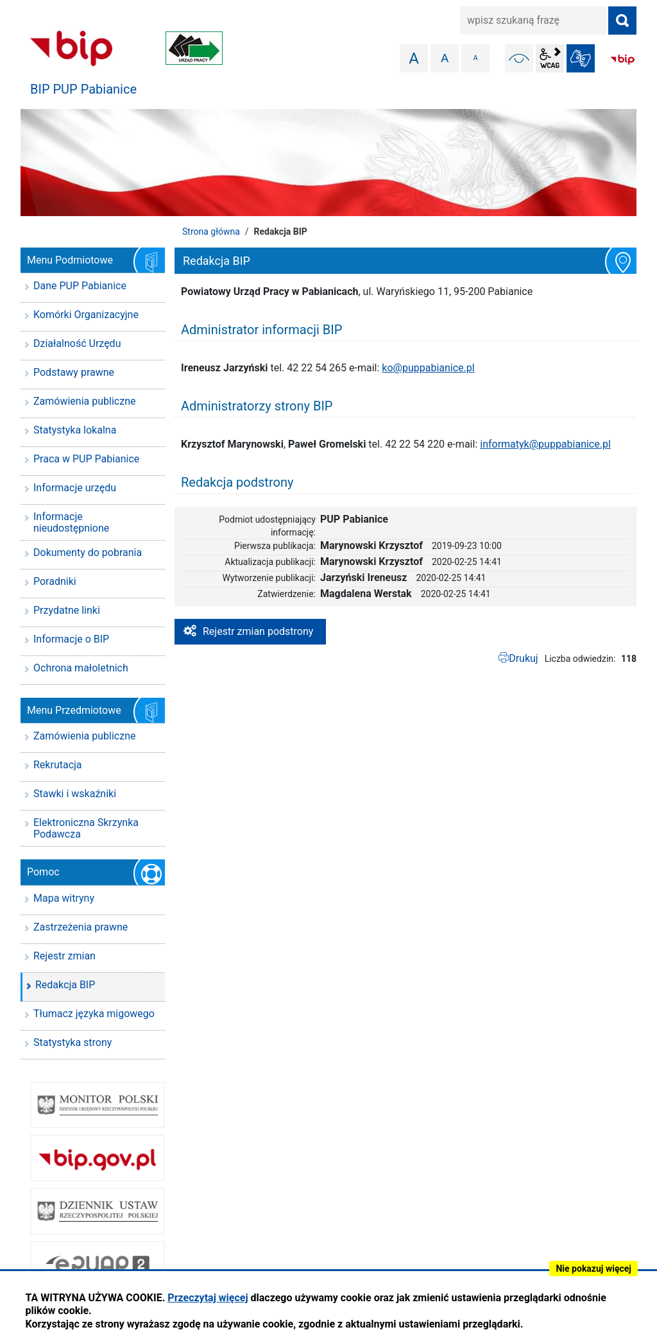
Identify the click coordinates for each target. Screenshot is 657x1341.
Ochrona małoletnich (80, 668)
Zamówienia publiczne (84, 401)
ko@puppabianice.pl (428, 368)
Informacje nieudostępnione (71, 522)
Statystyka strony (72, 1042)
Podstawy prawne (73, 372)
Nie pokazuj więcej (593, 1268)
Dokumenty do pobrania (87, 552)
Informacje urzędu (74, 488)
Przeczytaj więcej (207, 1298)
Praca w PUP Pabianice (86, 459)
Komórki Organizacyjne (86, 314)
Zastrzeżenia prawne (80, 927)
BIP (622, 60)
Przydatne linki (66, 610)
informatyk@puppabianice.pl (545, 444)
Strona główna (211, 231)
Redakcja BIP (65, 985)
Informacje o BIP (71, 639)
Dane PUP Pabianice (79, 286)
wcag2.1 (550, 58)
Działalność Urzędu (77, 343)
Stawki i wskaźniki (74, 794)
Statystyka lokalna (74, 430)
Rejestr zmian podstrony (258, 631)
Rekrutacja (57, 765)
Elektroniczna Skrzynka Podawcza (86, 828)
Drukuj (523, 658)
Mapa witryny (63, 898)
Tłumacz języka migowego (94, 1014)
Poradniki (54, 581)
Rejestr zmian (64, 956)
